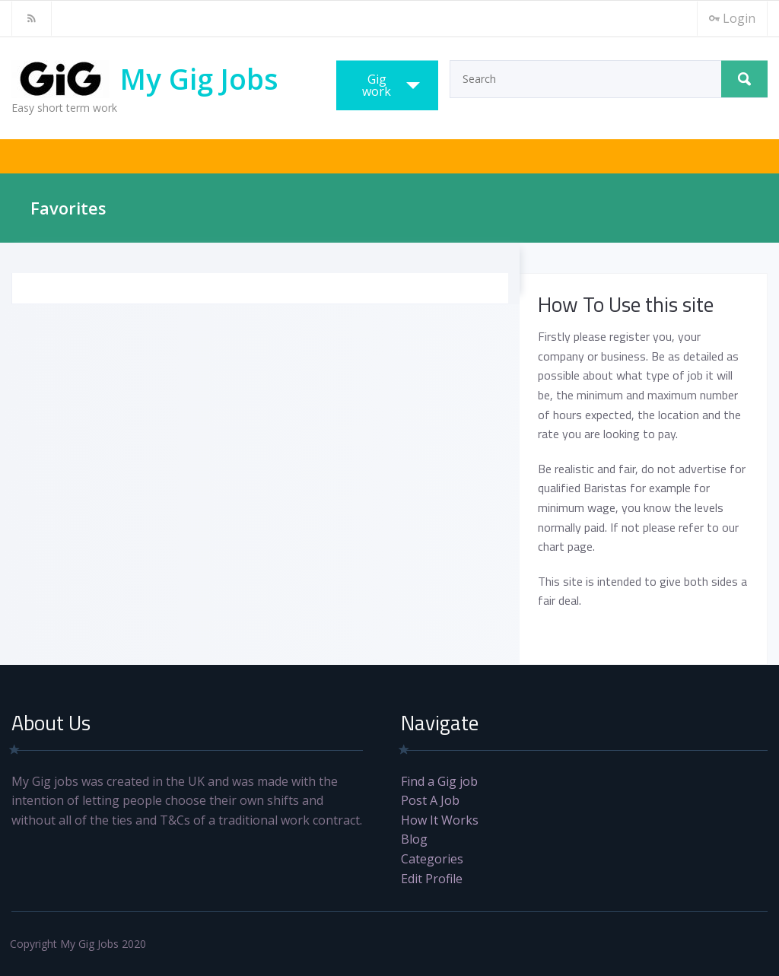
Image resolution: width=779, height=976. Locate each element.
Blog (414, 839)
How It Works (440, 820)
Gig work (376, 85)
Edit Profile (432, 878)
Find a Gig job (439, 781)
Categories (432, 858)
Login (732, 18)
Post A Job (430, 800)
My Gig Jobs (199, 78)
